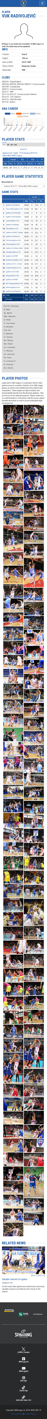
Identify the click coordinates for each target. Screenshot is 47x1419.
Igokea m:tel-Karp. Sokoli (14, 248)
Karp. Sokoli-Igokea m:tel (14, 209)
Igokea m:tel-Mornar (13, 236)
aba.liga (23, 1379)
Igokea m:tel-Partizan (13, 291)
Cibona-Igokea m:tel (13, 244)
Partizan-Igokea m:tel (13, 240)
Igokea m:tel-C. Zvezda (14, 264)
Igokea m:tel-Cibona (13, 205)
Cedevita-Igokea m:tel (13, 268)
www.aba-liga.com (23, 1398)
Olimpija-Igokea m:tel (13, 252)
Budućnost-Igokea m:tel (14, 260)
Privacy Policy (17, 1414)
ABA (11, 1283)
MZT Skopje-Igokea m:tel (14, 283)
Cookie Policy (30, 1414)
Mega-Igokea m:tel (12, 276)
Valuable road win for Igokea (14, 1279)
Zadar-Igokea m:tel (12, 221)
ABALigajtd (23, 1369)
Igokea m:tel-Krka (12, 279)
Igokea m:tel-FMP (12, 256)
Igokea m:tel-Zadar (12, 272)
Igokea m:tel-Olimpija (13, 213)
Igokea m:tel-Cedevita (13, 217)
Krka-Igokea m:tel (12, 228)
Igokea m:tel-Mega (12, 225)
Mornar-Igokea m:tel (13, 287)
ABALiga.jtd (23, 1360)
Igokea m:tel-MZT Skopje (14, 232)
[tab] (4, 145)
